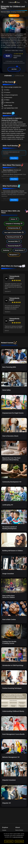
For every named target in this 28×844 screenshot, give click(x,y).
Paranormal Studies (14, 245)
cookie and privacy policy (18, 837)
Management (14, 254)
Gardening (7, 250)
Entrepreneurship (14, 228)
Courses (4, 830)
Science (14, 219)
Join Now (14, 69)
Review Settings (19, 841)
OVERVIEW (8, 75)
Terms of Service (19, 830)
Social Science (20, 250)
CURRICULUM (19, 75)
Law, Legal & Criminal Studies (14, 232)
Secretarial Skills (14, 241)
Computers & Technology (14, 223)
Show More (14, 158)
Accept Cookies (8, 841)
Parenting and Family (14, 237)
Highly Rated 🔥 (14, 15)
